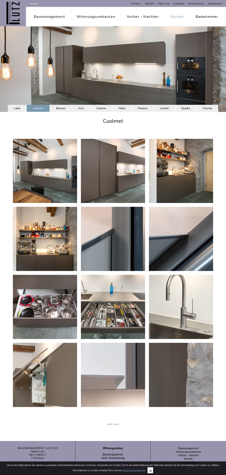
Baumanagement (49, 16)
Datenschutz (196, 3)
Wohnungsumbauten (96, 16)
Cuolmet (38, 108)
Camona (101, 108)
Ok (150, 470)
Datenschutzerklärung (134, 470)
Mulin (122, 108)
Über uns (164, 3)
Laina (17, 108)
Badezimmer (206, 16)
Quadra (185, 108)
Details (136, 3)
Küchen (177, 16)
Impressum (215, 3)
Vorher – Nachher (143, 16)
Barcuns (61, 108)
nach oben (113, 424)
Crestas (207, 108)
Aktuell (149, 3)
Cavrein (164, 108)
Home (33, 3)
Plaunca (142, 108)
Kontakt (179, 3)
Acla (81, 108)
